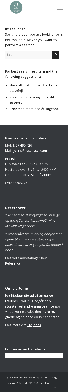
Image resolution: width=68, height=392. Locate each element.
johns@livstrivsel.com (30, 150)
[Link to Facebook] (60, 387)
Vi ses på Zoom (39, 175)
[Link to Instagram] (54, 387)
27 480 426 (24, 145)
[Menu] (58, 7)
